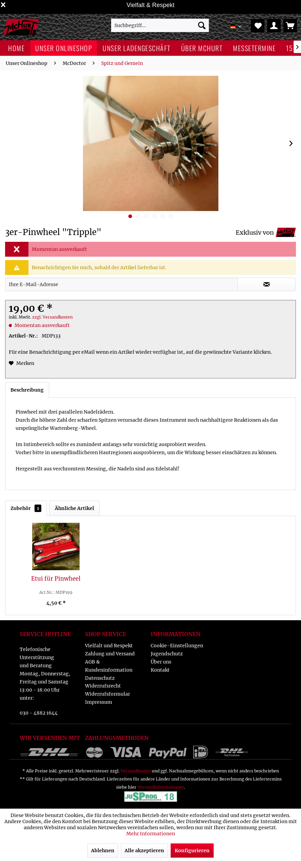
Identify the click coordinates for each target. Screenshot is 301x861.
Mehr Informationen (150, 834)
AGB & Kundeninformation (108, 666)
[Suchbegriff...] (160, 25)
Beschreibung (27, 390)
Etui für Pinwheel (56, 578)
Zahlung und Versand (110, 654)
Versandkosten (136, 770)
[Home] (16, 48)
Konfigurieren (192, 850)
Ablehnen (102, 850)
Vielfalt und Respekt (109, 646)
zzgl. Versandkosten (52, 317)
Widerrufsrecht (103, 686)
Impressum (98, 702)
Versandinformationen (160, 787)
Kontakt (160, 670)
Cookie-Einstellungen (177, 646)
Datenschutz (100, 678)
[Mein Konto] (274, 25)
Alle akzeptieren (144, 850)
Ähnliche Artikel (74, 508)
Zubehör (25, 508)
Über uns (161, 662)
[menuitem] (160, 25)
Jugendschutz (167, 654)
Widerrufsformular (107, 694)
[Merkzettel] (257, 25)
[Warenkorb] (290, 25)
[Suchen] (202, 25)
